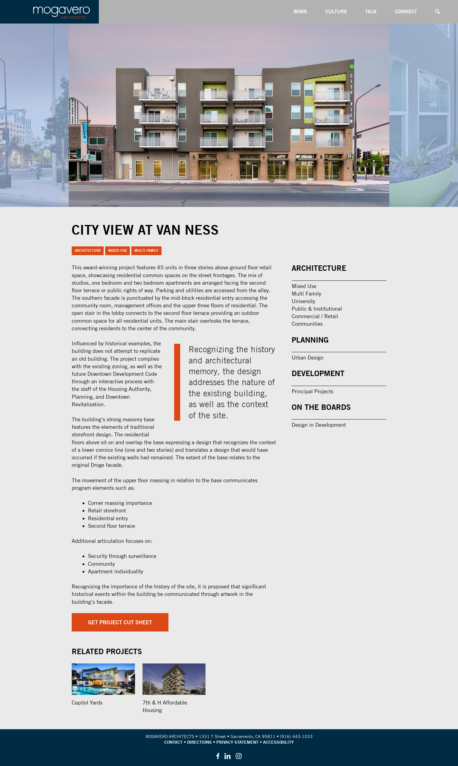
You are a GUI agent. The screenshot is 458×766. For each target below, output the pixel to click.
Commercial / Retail (315, 316)
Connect (406, 11)
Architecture (88, 250)
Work (300, 11)
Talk (371, 11)
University (303, 301)
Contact (173, 742)
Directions (199, 742)
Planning (310, 339)
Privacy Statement (237, 742)
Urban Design (308, 357)
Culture (336, 11)
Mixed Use (117, 250)
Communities (307, 324)
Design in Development (319, 425)
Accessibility (278, 742)
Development (318, 373)
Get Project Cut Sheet (120, 622)
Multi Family (146, 250)
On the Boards (321, 407)
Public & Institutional (317, 308)
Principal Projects (312, 391)
